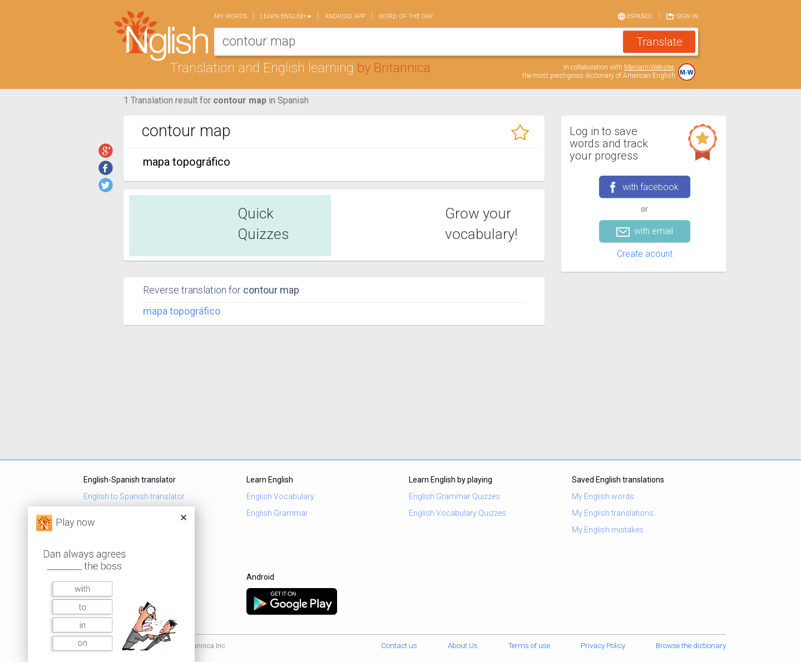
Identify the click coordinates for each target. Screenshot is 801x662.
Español (635, 15)
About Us (463, 645)
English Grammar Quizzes (454, 496)
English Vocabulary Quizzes (457, 513)
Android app (345, 16)
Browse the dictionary (691, 645)
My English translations (613, 513)
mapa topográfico (181, 311)
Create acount (645, 253)
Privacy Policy (603, 645)
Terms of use (529, 645)
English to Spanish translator (134, 496)
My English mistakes (608, 529)
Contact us (399, 645)
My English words (603, 496)
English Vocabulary (280, 496)
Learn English (286, 16)
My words (230, 16)
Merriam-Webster (649, 67)
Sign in (682, 15)
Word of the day (406, 16)
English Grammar (277, 513)
